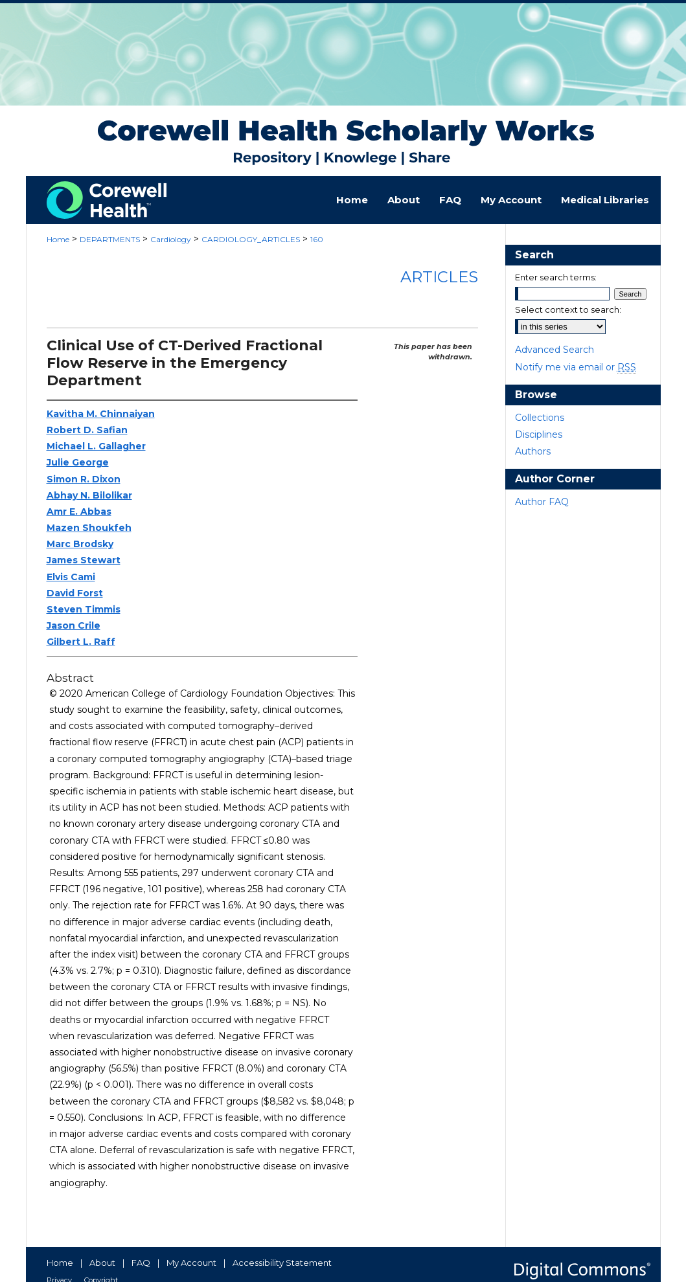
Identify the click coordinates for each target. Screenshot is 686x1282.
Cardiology (170, 239)
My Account (191, 1262)
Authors (533, 451)
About (102, 1262)
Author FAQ (542, 502)
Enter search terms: (556, 277)
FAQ (140, 1262)
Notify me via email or (575, 367)
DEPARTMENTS (110, 239)
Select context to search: (568, 309)
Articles (439, 276)
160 (316, 239)
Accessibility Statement (282, 1262)
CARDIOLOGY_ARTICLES (250, 239)
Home (58, 239)
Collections (539, 417)
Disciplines (538, 434)
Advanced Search (554, 349)
